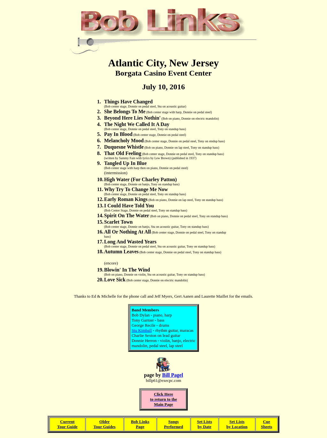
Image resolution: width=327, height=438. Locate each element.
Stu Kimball (142, 330)
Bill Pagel (172, 375)
